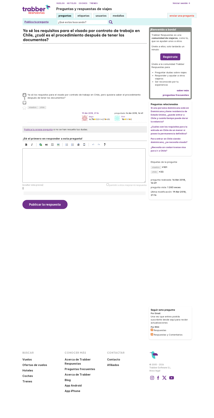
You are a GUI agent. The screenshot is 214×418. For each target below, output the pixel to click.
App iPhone (72, 391)
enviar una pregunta (182, 15)
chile (42, 107)
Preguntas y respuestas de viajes (84, 9)
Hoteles (71, 3)
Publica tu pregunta (36, 21)
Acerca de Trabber (78, 374)
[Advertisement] (84, 67)
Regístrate (170, 57)
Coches (83, 3)
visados (32, 107)
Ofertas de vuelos (34, 365)
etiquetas (83, 15)
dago (91, 116)
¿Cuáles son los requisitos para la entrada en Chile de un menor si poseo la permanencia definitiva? (169, 130)
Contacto (113, 359)
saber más (183, 90)
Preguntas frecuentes (80, 369)
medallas (118, 15)
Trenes (93, 3)
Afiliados (113, 365)
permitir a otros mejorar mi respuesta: (128, 185)
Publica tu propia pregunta (38, 129)
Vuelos (60, 3)
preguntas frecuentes (176, 95)
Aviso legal (154, 370)
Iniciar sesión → (181, 3)
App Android (73, 385)
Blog (68, 380)
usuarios (101, 15)
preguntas (65, 15)
